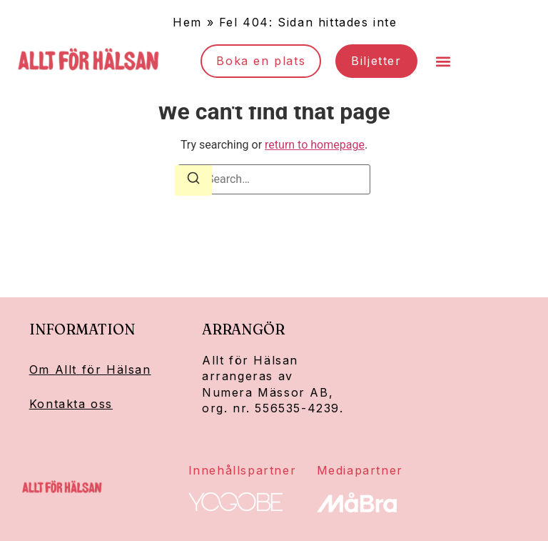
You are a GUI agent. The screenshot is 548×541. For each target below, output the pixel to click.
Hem (187, 22)
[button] (443, 61)
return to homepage (315, 145)
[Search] (193, 180)
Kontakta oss (71, 404)
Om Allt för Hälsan (90, 369)
